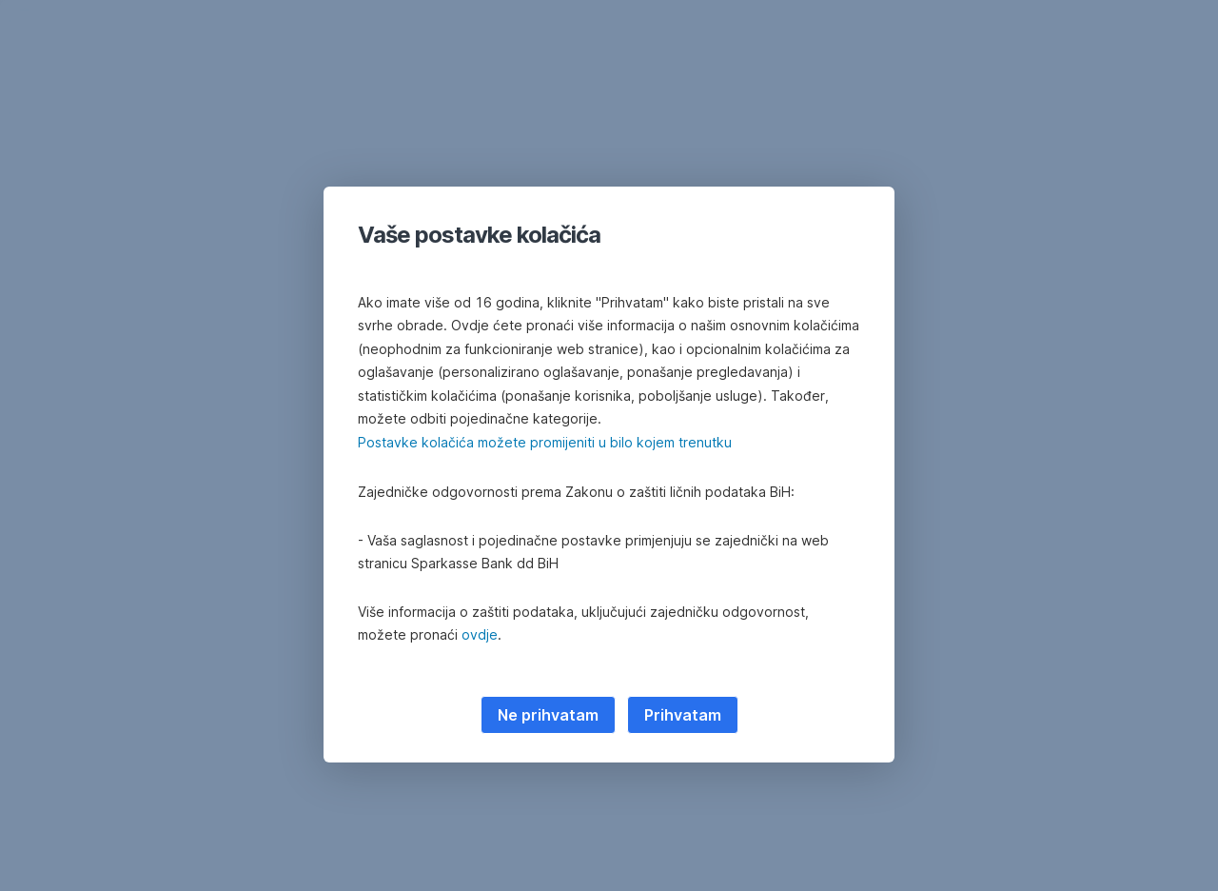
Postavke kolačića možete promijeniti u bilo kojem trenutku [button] (545, 442)
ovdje (480, 634)
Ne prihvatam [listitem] (548, 714)
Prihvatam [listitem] (682, 714)
